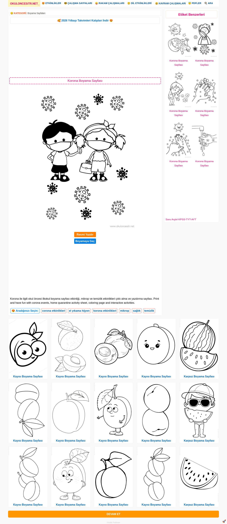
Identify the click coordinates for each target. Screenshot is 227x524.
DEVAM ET (113, 514)
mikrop (124, 310)
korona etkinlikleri (104, 310)
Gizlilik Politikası (113, 522)
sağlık (136, 310)
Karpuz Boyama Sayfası (199, 376)
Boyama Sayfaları (36, 13)
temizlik (149, 310)
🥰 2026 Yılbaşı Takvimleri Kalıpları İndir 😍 (85, 20)
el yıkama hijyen (79, 310)
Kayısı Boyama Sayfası (27, 376)
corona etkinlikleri (53, 310)
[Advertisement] (85, 50)
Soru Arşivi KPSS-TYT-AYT (181, 219)
